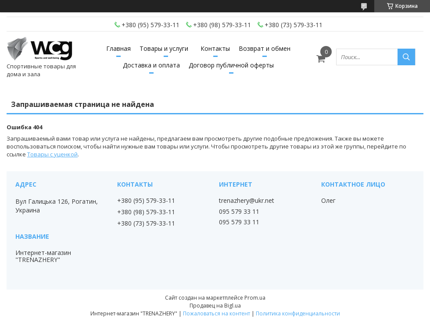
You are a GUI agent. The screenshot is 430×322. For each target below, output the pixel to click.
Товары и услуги (164, 48)
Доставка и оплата (151, 65)
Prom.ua (254, 297)
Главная (118, 48)
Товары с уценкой (52, 154)
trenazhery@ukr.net (246, 200)
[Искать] (406, 57)
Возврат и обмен (264, 48)
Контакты (215, 48)
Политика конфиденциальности (298, 313)
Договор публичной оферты (231, 65)
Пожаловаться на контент (216, 313)
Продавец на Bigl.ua (215, 305)
